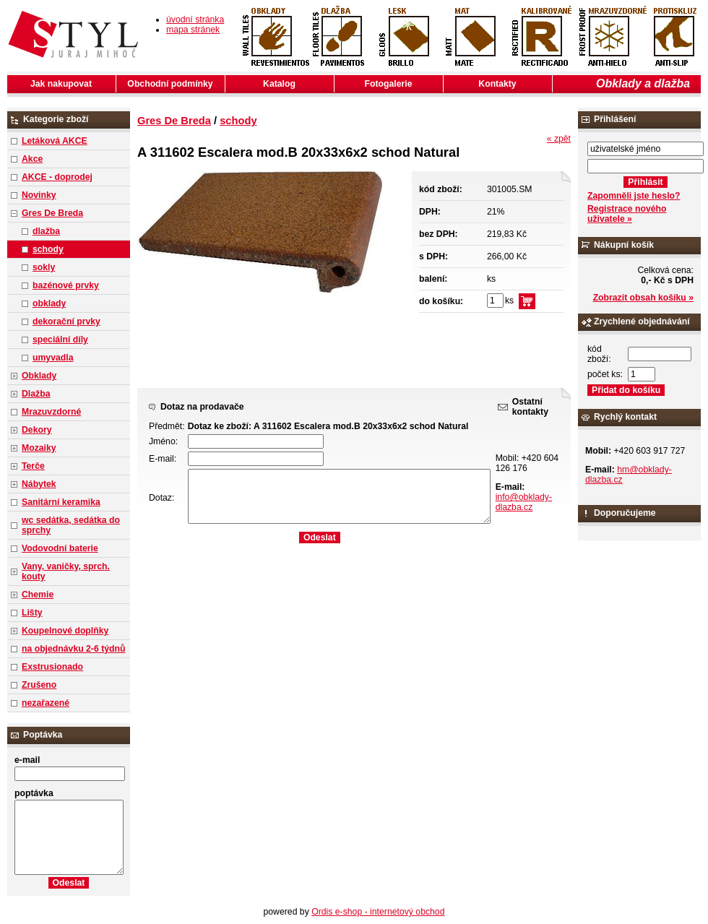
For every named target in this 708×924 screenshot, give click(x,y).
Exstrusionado (52, 667)
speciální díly (60, 339)
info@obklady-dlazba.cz (524, 502)
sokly (44, 267)
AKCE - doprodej (57, 177)
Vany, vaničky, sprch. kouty (66, 571)
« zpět (559, 139)
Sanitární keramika (61, 502)
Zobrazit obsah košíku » (643, 298)
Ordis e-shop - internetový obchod (377, 912)
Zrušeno (39, 685)
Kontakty (497, 84)
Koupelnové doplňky (65, 631)
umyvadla (53, 358)
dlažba (46, 231)
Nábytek (39, 484)
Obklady (39, 376)
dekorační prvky (66, 321)
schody (48, 249)
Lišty (32, 613)
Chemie (37, 595)
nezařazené (45, 703)
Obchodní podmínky (169, 84)
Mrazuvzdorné (51, 412)
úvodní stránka (195, 19)
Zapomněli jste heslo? (634, 196)
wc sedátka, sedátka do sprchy (71, 525)
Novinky (39, 195)
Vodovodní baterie (60, 548)
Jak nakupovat (61, 84)
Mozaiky (39, 448)
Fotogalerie (389, 84)
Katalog (279, 84)
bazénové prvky (66, 285)
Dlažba (36, 394)
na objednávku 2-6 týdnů (73, 649)
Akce (32, 159)
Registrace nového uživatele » (626, 214)
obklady (49, 303)
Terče (33, 466)
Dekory (36, 430)
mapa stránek (193, 30)
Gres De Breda (52, 213)
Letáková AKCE (54, 141)
